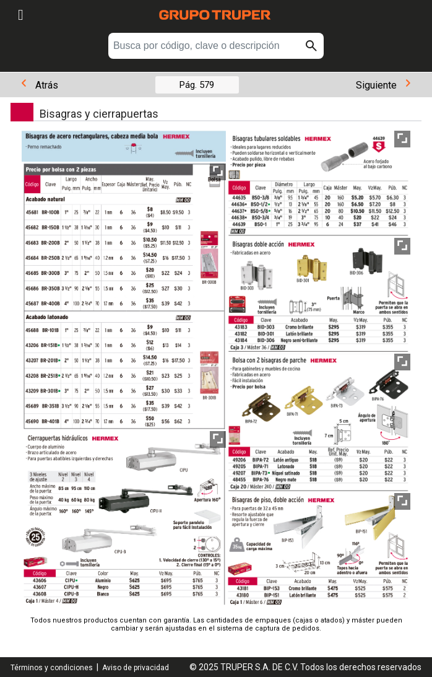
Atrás (40, 85)
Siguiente (383, 85)
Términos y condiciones (52, 667)
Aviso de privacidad (135, 667)
